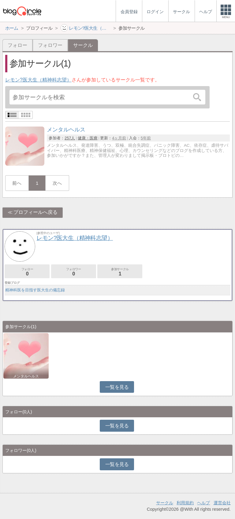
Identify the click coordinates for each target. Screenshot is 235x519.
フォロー (17, 45)
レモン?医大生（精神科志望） (38, 79)
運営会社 (222, 502)
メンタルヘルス (26, 376)
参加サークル (119, 271)
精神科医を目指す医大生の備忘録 (35, 290)
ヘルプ (203, 502)
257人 (70, 138)
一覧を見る (117, 387)
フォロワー (50, 45)
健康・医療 (88, 138)
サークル (164, 502)
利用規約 (185, 502)
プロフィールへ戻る (35, 212)
